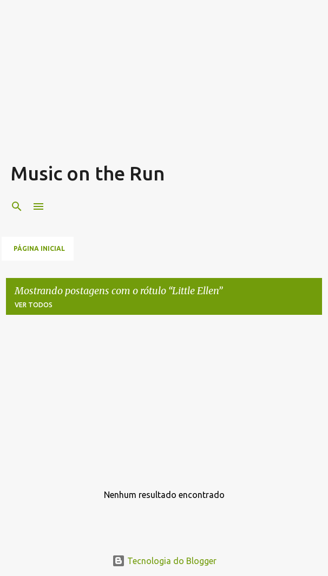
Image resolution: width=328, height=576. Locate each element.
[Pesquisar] (16, 206)
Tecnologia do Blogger (164, 561)
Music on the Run (87, 173)
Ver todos (34, 304)
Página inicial (39, 248)
